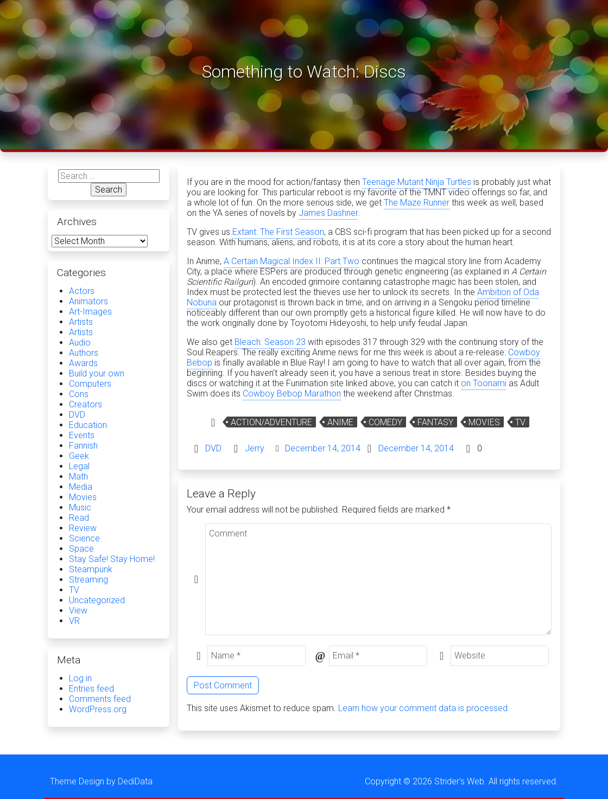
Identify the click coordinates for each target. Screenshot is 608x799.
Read (79, 518)
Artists (81, 322)
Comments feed (100, 699)
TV (520, 422)
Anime (340, 422)
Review (83, 528)
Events (81, 435)
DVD (213, 448)
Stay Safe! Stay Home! (112, 559)
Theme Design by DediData (101, 781)
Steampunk (90, 569)
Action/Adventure (271, 422)
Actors (81, 291)
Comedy (385, 422)
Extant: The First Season (278, 232)
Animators (88, 301)
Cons (78, 394)
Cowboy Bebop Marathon (292, 393)
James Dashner (328, 213)
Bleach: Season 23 (270, 342)
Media (80, 487)
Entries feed (91, 688)
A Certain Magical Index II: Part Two (291, 261)
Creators (85, 404)
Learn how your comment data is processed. (424, 708)
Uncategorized (97, 600)
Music (80, 507)
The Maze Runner (416, 202)
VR (74, 621)
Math (78, 476)
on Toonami (483, 383)
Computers (90, 384)
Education (88, 425)
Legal (79, 466)
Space (81, 549)
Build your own (96, 373)
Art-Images (90, 311)
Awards (83, 363)
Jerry (254, 448)
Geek (79, 456)
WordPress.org (97, 709)
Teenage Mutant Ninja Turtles (416, 182)
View (78, 610)
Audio (80, 342)
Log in (80, 678)
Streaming (88, 579)
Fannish (83, 445)
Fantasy (435, 422)
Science (84, 538)
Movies (484, 422)
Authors (83, 353)
